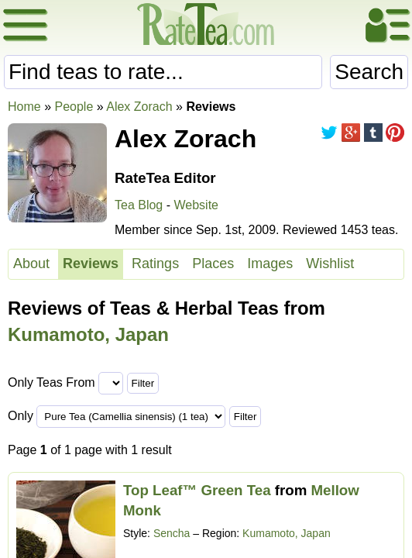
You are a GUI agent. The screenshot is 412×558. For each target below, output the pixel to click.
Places (213, 263)
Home (24, 106)
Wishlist (330, 263)
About (31, 263)
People (73, 106)
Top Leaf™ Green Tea (197, 490)
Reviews (90, 263)
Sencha (171, 533)
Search (369, 72)
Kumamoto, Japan (88, 334)
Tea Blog (139, 205)
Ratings (155, 263)
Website (195, 205)
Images (270, 263)
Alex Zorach (139, 106)
